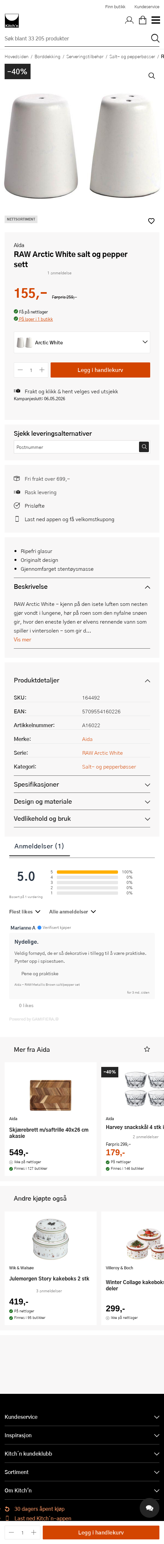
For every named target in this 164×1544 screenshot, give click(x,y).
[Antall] (31, 370)
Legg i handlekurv (100, 370)
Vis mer (22, 639)
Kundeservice (146, 7)
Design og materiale (43, 801)
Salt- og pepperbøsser (132, 56)
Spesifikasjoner (36, 784)
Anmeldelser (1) (39, 845)
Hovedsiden (17, 56)
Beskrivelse (31, 586)
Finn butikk (115, 7)
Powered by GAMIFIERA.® (34, 1019)
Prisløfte (35, 505)
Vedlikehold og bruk (42, 818)
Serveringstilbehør (85, 56)
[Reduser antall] (20, 370)
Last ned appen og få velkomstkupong (69, 519)
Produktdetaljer (36, 680)
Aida (19, 245)
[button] (33, 319)
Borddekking (47, 56)
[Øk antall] (42, 370)
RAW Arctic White (102, 752)
